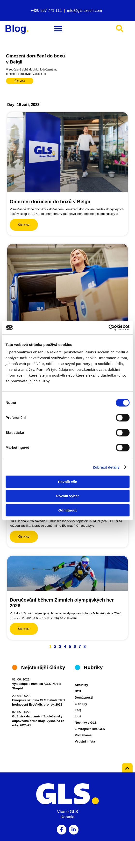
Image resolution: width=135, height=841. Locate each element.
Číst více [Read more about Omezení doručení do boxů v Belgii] (19, 80)
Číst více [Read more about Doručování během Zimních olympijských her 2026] (23, 629)
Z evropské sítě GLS (90, 729)
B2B (78, 691)
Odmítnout (67, 510)
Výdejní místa (85, 741)
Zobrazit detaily (106, 467)
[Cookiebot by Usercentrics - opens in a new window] (108, 327)
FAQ (78, 710)
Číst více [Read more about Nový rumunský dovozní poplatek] (23, 536)
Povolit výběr (67, 496)
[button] (58, 28)
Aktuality (81, 685)
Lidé (78, 716)
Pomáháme (83, 735)
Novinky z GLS (86, 722)
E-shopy (81, 704)
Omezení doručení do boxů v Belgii (50, 201)
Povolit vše (67, 482)
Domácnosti (84, 697)
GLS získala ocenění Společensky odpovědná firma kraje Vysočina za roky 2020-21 (38, 721)
